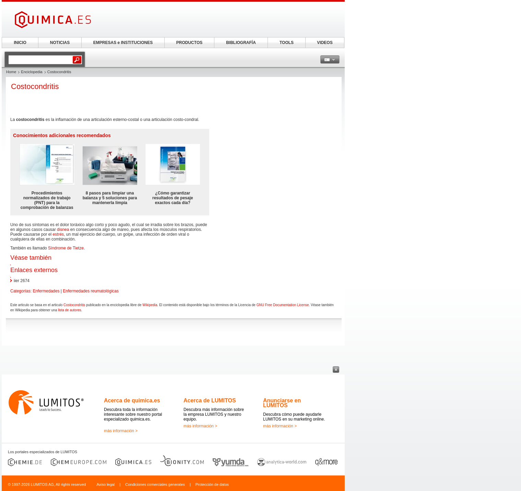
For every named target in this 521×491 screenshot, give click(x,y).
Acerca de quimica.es (132, 400)
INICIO (20, 42)
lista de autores (69, 310)
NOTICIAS (60, 42)
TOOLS (287, 42)
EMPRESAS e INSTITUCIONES (123, 42)
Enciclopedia (31, 72)
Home (11, 72)
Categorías (20, 291)
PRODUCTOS (189, 42)
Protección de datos (212, 484)
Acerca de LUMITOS (209, 400)
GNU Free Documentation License (283, 305)
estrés (58, 234)
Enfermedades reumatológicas (91, 291)
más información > (121, 430)
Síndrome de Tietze (66, 248)
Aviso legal (105, 484)
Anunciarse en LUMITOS (282, 403)
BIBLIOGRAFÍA (241, 42)
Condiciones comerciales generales (155, 484)
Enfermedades (46, 291)
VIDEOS (324, 42)
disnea (63, 229)
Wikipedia (149, 305)
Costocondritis (74, 305)
